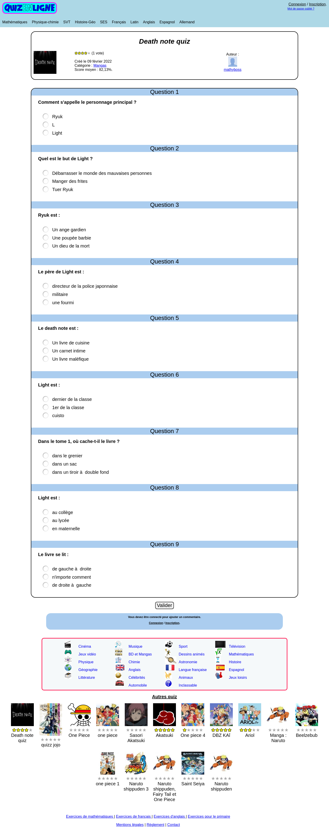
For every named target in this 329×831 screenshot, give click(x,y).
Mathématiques (14, 22)
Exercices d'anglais (170, 816)
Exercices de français (134, 816)
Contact (173, 825)
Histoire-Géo (85, 22)
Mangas (99, 65)
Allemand (187, 22)
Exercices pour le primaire (209, 816)
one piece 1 (107, 778)
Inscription (317, 4)
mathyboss (232, 68)
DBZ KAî (221, 730)
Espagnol (167, 22)
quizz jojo (50, 739)
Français (119, 22)
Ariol (249, 730)
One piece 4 (193, 730)
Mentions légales (130, 825)
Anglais (149, 22)
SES (103, 22)
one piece (107, 730)
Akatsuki (164, 730)
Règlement (155, 825)
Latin (134, 22)
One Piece (79, 730)
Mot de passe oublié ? (300, 8)
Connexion (297, 4)
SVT (66, 22)
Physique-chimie (45, 22)
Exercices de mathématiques (90, 816)
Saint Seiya (192, 778)
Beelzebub (306, 730)
